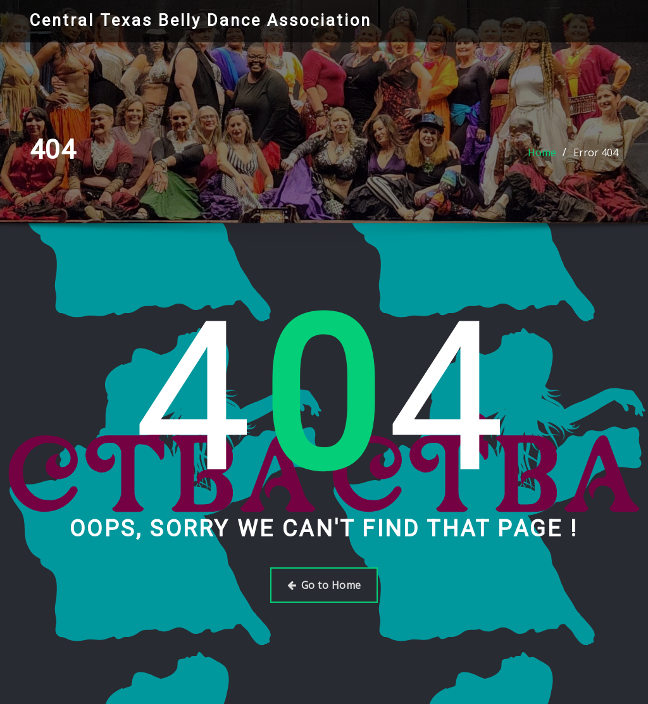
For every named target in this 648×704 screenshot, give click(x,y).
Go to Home (324, 585)
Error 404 (595, 152)
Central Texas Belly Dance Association (200, 20)
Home (542, 152)
